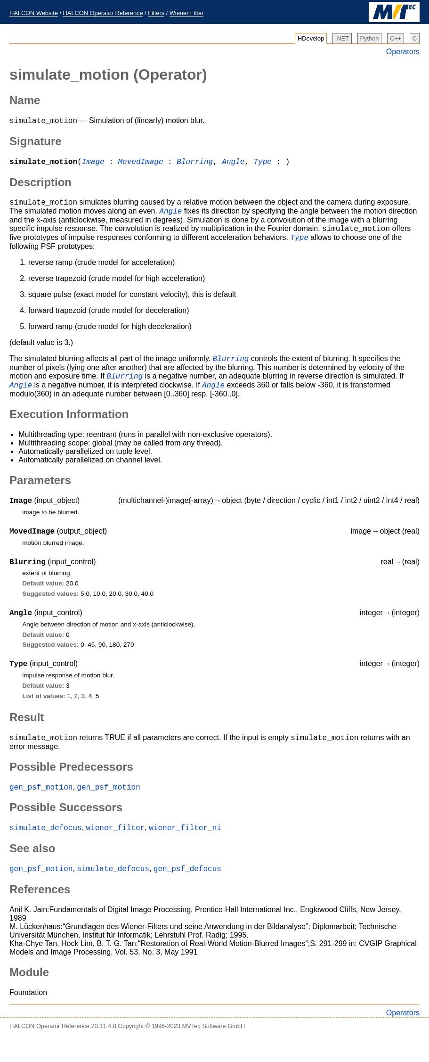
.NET (342, 38)
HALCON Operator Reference (103, 12)
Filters (156, 12)
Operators (403, 52)
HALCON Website (33, 12)
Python (369, 38)
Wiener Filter (187, 12)
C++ (395, 38)
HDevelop (311, 38)
